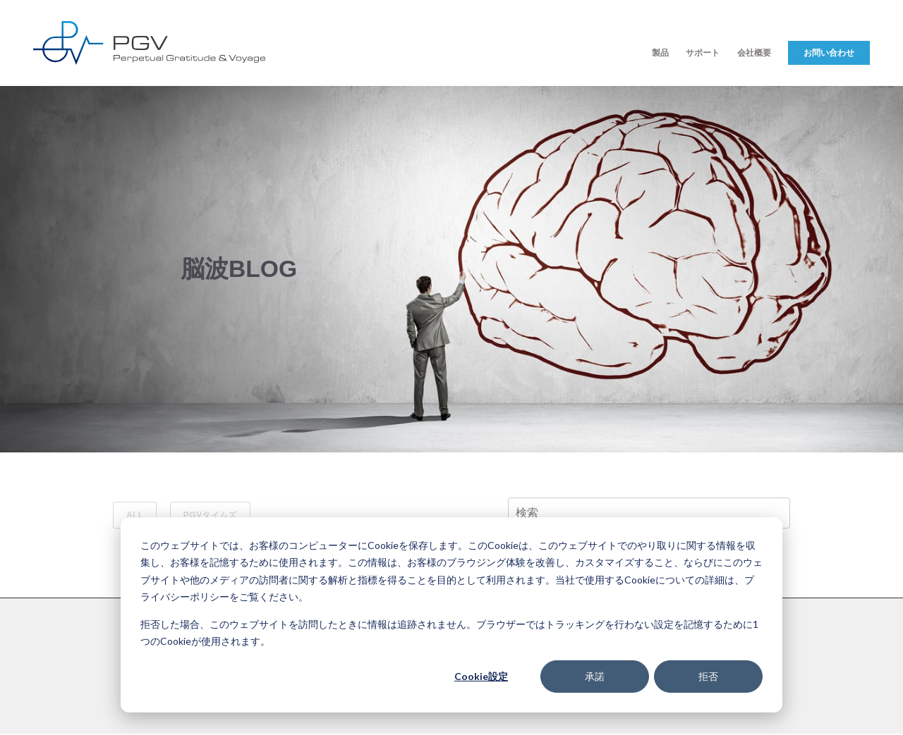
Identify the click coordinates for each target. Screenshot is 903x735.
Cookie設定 (481, 676)
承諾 (595, 676)
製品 (660, 53)
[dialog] (451, 614)
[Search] (649, 513)
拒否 (708, 676)
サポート (703, 53)
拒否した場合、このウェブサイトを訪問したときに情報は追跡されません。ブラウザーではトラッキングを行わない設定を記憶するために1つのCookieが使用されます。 (449, 633)
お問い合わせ (829, 53)
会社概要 (754, 53)
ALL (134, 515)
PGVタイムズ (210, 515)
